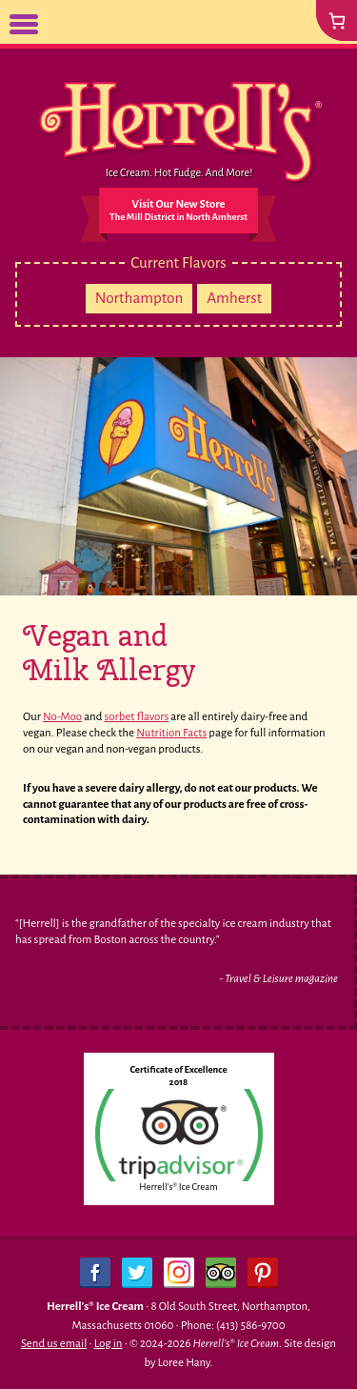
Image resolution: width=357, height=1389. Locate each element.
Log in (108, 1344)
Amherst (234, 298)
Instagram (179, 1273)
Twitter (137, 1273)
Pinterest (263, 1273)
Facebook (95, 1273)
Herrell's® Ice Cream (178, 1186)
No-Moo (62, 717)
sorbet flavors (137, 717)
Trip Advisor (221, 1273)
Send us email (54, 1344)
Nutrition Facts (171, 733)
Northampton (139, 298)
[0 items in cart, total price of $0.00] (336, 20)
